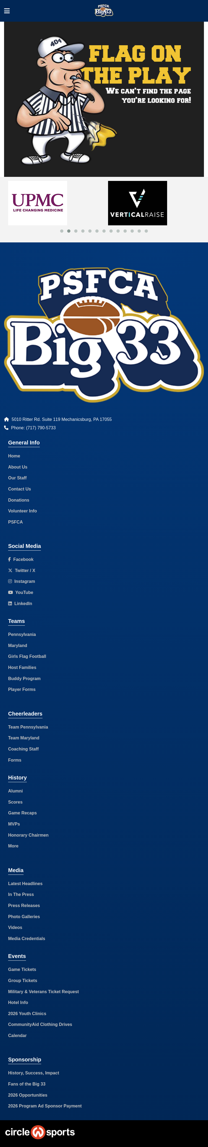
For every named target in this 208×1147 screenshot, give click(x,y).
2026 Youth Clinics (27, 1013)
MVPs (14, 824)
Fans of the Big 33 (27, 1084)
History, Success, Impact (33, 1073)
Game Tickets (22, 969)
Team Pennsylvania (28, 727)
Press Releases (24, 905)
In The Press (21, 894)
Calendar (17, 1035)
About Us (17, 467)
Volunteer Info (22, 511)
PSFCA (15, 522)
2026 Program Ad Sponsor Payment (45, 1106)
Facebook (21, 559)
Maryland (17, 645)
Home (14, 456)
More (13, 846)
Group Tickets (22, 980)
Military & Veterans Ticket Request (43, 991)
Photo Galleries (24, 916)
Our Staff (17, 478)
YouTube (20, 592)
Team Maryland (23, 738)
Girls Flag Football (27, 656)
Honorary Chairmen (28, 835)
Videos (15, 927)
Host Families (22, 667)
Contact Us (19, 489)
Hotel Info (18, 1002)
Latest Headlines (25, 883)
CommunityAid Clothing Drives (40, 1024)
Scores (15, 802)
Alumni (15, 791)
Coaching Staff (23, 749)
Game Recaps (22, 813)
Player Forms (21, 689)
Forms (14, 760)
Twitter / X (21, 570)
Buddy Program (24, 678)
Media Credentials (26, 938)
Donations (18, 500)
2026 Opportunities (27, 1095)
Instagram (21, 581)
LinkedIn (20, 603)
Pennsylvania (22, 634)
